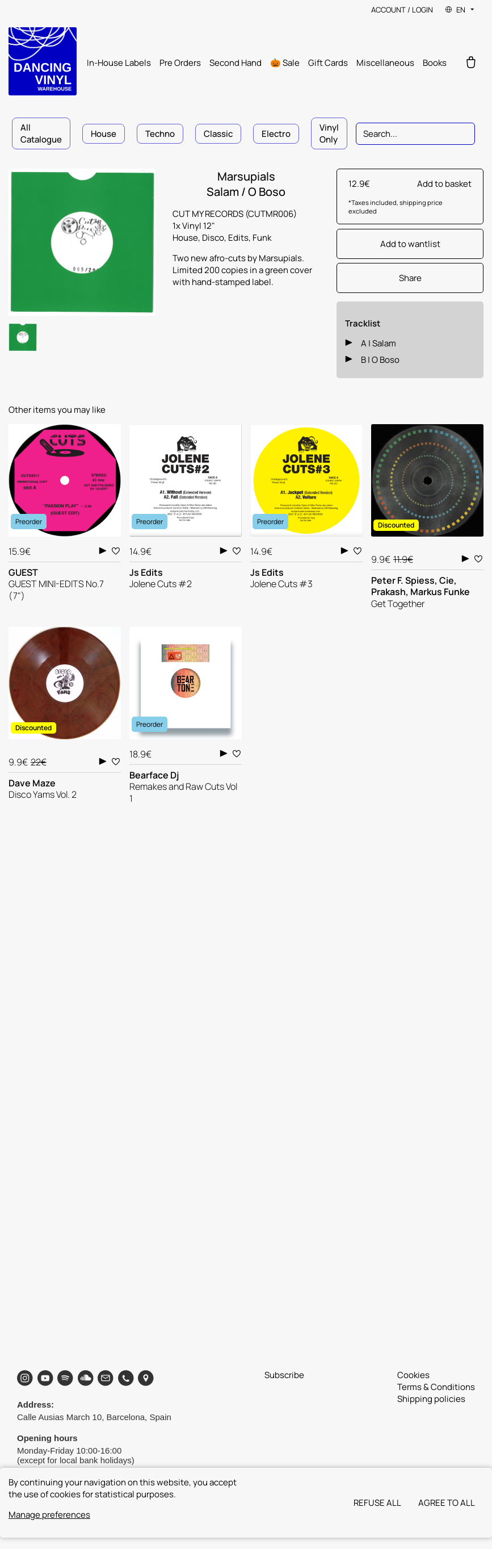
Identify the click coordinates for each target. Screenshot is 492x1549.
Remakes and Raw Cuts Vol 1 (183, 792)
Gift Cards (328, 63)
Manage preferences (49, 1515)
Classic (218, 134)
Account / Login (402, 10)
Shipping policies (431, 1399)
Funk (262, 238)
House (103, 134)
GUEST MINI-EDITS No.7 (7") (56, 589)
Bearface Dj (154, 775)
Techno (160, 134)
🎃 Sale (285, 63)
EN (460, 10)
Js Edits (146, 572)
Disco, (215, 238)
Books (435, 63)
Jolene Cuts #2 (160, 583)
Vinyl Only (329, 133)
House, (187, 238)
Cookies (413, 1375)
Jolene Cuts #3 (281, 583)
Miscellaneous (385, 63)
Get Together (398, 603)
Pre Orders (180, 63)
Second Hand (235, 63)
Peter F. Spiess (403, 580)
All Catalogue (41, 133)
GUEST (23, 572)
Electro (276, 134)
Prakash (388, 591)
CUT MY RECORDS (209, 214)
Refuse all (377, 1503)
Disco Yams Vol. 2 (43, 794)
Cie (446, 580)
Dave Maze (32, 783)
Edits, (240, 238)
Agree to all (446, 1503)
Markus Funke (440, 591)
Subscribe (284, 1375)
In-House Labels (119, 63)
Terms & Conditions (436, 1387)
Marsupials (246, 176)
